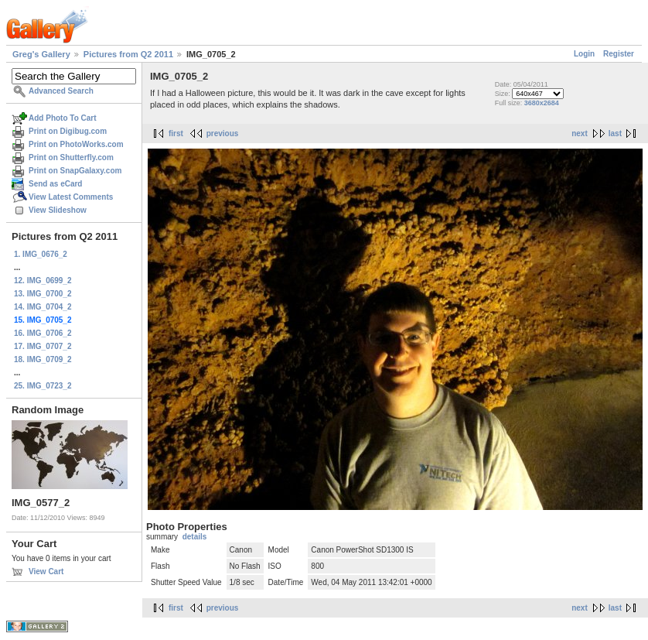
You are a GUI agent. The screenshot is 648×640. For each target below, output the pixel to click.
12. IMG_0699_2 (43, 280)
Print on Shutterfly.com (71, 157)
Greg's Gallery (41, 54)
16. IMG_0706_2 (43, 333)
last (615, 133)
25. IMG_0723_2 (43, 386)
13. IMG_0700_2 (43, 293)
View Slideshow (58, 210)
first (176, 133)
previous (222, 133)
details (194, 536)
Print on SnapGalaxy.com (75, 170)
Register (618, 54)
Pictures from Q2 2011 (128, 54)
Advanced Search (61, 91)
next (579, 133)
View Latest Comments (71, 197)
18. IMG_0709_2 (43, 359)
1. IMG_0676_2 (40, 254)
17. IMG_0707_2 (43, 346)
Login (584, 54)
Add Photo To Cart (63, 118)
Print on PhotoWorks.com (76, 144)
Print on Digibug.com (68, 131)
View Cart (46, 571)
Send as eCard (55, 184)
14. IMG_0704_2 (43, 307)
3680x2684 (541, 103)
